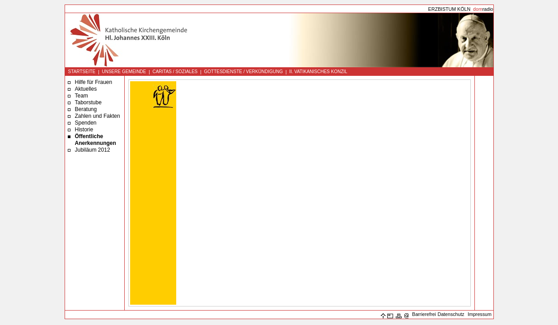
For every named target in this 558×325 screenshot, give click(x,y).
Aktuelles (86, 89)
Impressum (480, 314)
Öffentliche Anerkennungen (95, 139)
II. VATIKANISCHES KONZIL (318, 71)
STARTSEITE (82, 71)
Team (81, 96)
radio (483, 9)
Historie (84, 129)
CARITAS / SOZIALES (174, 71)
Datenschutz (450, 314)
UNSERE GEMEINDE (124, 71)
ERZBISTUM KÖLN (449, 9)
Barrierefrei (424, 314)
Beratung (86, 109)
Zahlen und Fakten (97, 116)
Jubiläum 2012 (92, 150)
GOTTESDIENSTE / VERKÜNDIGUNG (243, 71)
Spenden (86, 123)
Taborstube (88, 102)
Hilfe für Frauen (94, 82)
